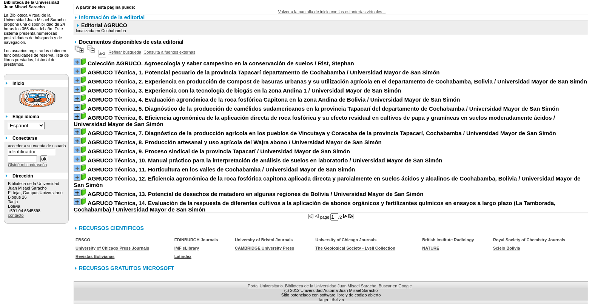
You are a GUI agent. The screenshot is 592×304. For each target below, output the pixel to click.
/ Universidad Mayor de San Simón (264, 72)
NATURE (430, 248)
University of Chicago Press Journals (112, 248)
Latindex (182, 256)
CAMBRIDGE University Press (264, 248)
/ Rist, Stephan (221, 63)
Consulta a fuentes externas (169, 52)
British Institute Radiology (448, 240)
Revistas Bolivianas (95, 256)
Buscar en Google (395, 286)
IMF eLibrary (186, 248)
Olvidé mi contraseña (27, 164)
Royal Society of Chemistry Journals (529, 240)
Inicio (18, 83)
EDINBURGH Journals (196, 240)
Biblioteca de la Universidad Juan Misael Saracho (330, 286)
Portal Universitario (265, 286)
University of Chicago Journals (345, 240)
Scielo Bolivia (506, 248)
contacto (16, 215)
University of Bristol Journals (264, 240)
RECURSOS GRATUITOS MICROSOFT (126, 268)
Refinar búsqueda (124, 52)
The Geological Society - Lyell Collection (355, 248)
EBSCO (83, 240)
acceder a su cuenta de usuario (37, 146)
